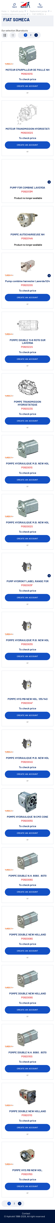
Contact (26, 1213)
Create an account (27, 86)
